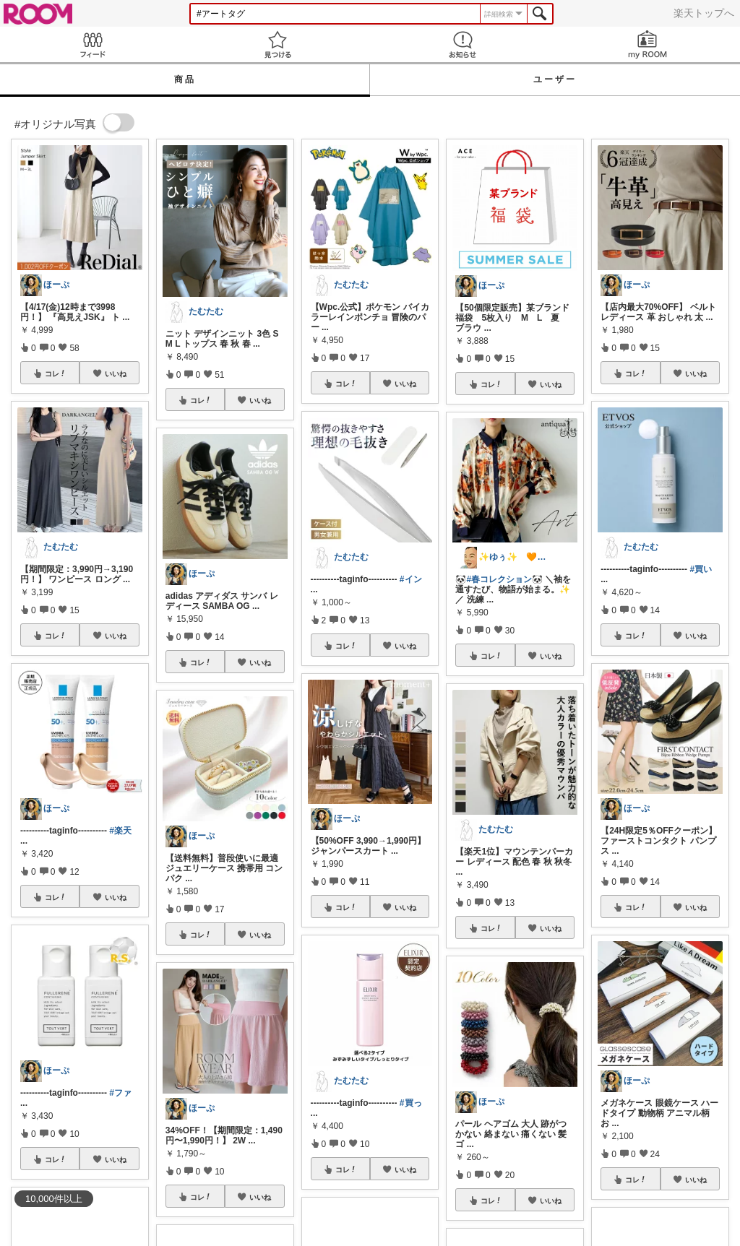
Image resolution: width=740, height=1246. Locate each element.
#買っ (411, 1103)
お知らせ (462, 44)
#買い (700, 569)
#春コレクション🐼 (504, 579)
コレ (55, 373)
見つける (277, 44)
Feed (92, 44)
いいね (115, 373)
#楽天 (120, 831)
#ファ (120, 1093)
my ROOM (647, 44)
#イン (411, 579)
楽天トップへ (704, 13)
